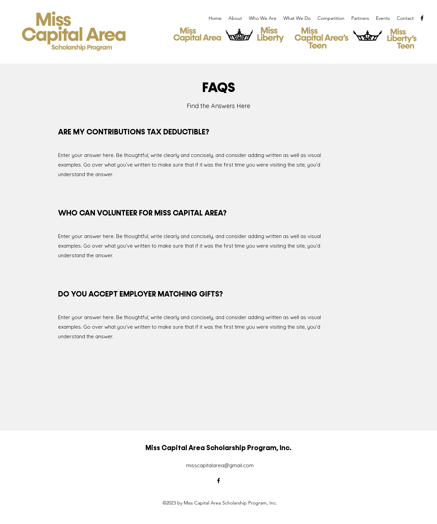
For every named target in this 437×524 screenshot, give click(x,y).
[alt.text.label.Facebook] (422, 18)
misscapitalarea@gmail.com (220, 465)
